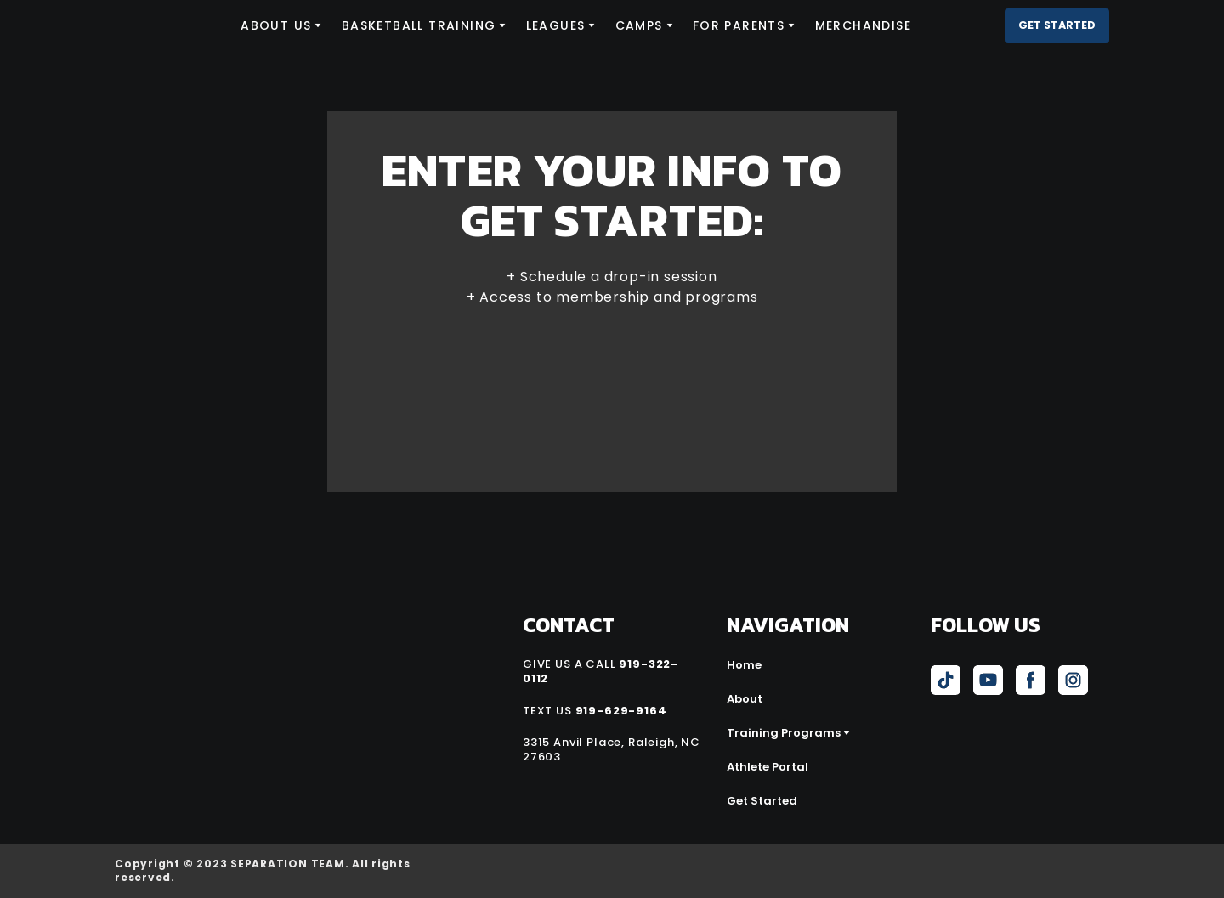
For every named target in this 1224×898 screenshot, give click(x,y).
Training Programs (784, 733)
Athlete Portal (767, 767)
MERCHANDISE (863, 25)
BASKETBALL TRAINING (419, 25)
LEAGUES (556, 25)
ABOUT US (276, 25)
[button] (1057, 25)
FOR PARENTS (739, 25)
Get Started (762, 801)
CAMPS (639, 25)
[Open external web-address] (1018, 870)
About (744, 699)
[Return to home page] (165, 26)
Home (744, 665)
